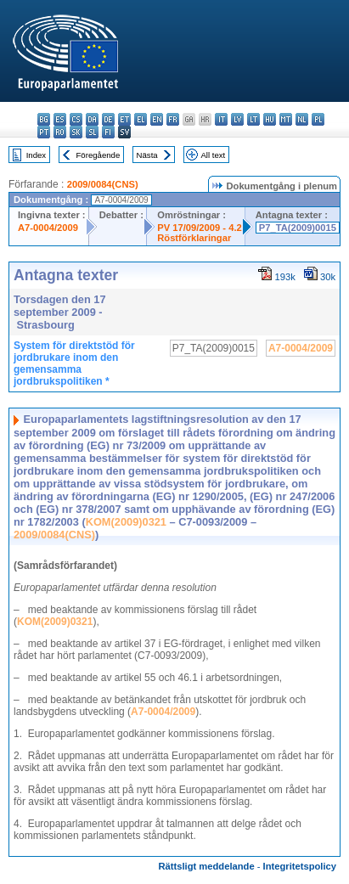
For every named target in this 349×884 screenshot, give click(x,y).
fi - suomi (108, 132)
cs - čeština (76, 119)
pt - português (43, 132)
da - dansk (92, 119)
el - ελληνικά (140, 119)
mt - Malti (285, 119)
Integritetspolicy (299, 866)
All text (212, 155)
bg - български (43, 119)
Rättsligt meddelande (206, 866)
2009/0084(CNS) (102, 184)
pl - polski (318, 119)
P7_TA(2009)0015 (297, 227)
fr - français (172, 119)
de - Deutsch (108, 119)
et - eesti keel (124, 119)
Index (36, 155)
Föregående (98, 155)
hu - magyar (269, 119)
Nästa (147, 155)
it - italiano (221, 119)
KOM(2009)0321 (126, 521)
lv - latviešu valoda (237, 119)
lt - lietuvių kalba (253, 119)
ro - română (59, 132)
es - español (59, 119)
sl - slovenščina (92, 132)
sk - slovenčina (76, 132)
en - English (156, 119)
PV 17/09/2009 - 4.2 (199, 227)
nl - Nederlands (302, 119)
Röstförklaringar (194, 238)
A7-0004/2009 (48, 227)
